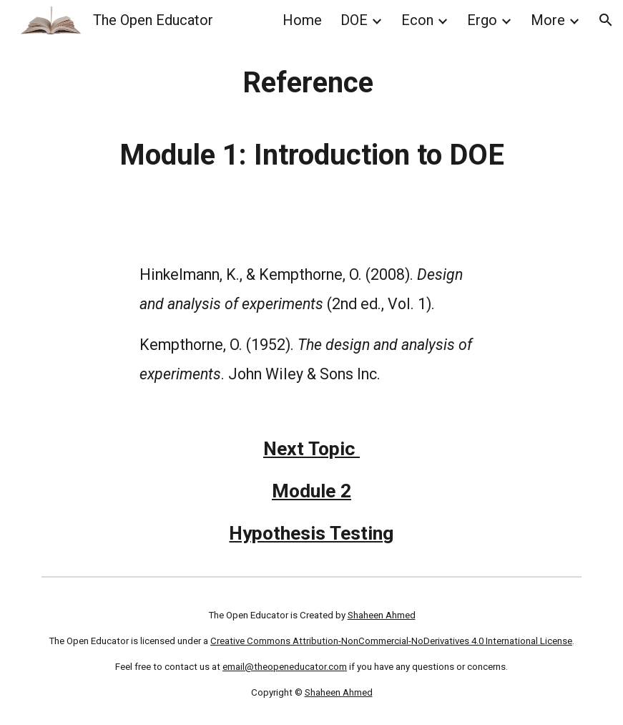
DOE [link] (354, 20)
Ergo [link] (482, 20)
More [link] (548, 20)
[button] (606, 20)
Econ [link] (417, 20)
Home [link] (302, 20)
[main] (311, 118)
